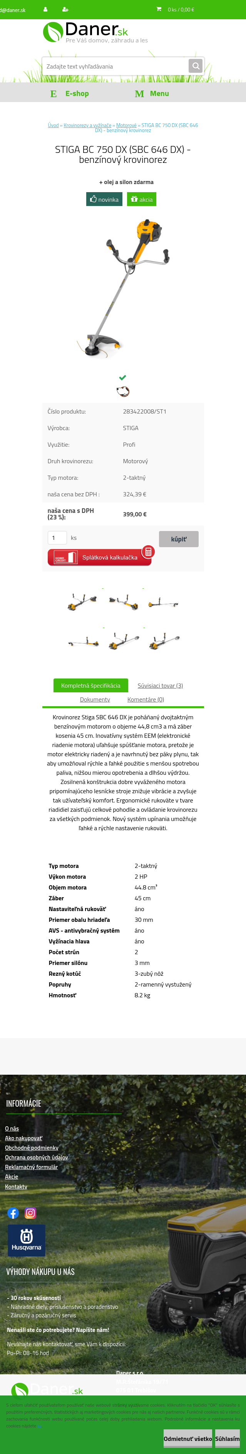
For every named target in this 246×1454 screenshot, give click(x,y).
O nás (12, 1128)
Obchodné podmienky (32, 1148)
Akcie (11, 1176)
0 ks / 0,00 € (181, 9)
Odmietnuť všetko (188, 1438)
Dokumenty (95, 699)
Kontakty (16, 1186)
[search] (195, 66)
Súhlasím (227, 1438)
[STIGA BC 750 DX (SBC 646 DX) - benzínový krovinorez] (123, 211)
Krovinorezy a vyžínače (88, 125)
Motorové (126, 125)
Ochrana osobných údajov (36, 1157)
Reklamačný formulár (31, 1167)
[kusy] (57, 537)
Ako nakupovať (23, 1138)
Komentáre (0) (145, 699)
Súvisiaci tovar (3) (160, 685)
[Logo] (95, 37)
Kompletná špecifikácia (90, 685)
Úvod (53, 125)
